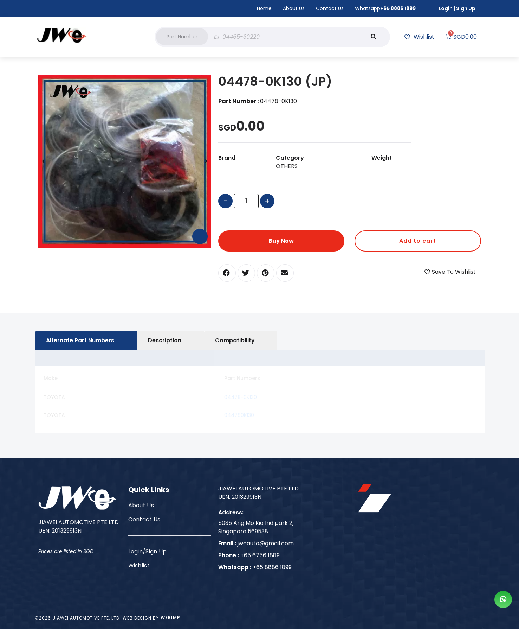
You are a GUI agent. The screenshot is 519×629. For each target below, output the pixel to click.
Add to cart (417, 241)
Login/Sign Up (147, 551)
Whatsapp (385, 8)
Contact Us (330, 8)
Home (264, 8)
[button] (182, 36)
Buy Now (281, 241)
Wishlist (139, 565)
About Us (294, 8)
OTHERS (287, 166)
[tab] (86, 340)
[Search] (373, 37)
